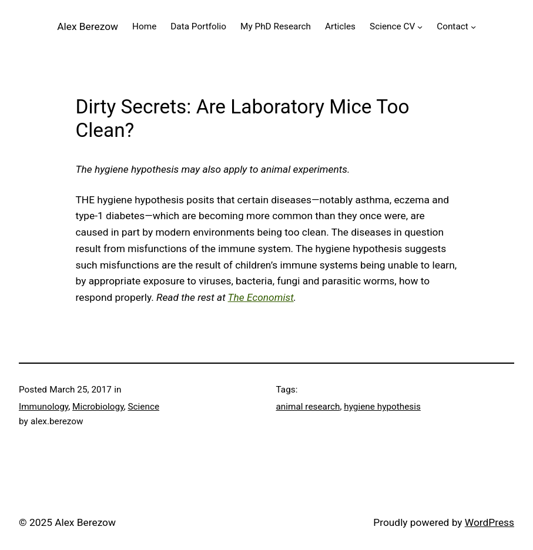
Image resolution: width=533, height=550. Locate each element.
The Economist (261, 297)
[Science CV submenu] (420, 26)
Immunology (43, 406)
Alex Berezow (87, 26)
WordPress (489, 522)
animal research (308, 406)
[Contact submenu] (473, 26)
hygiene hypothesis (382, 406)
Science (143, 406)
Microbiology (98, 406)
